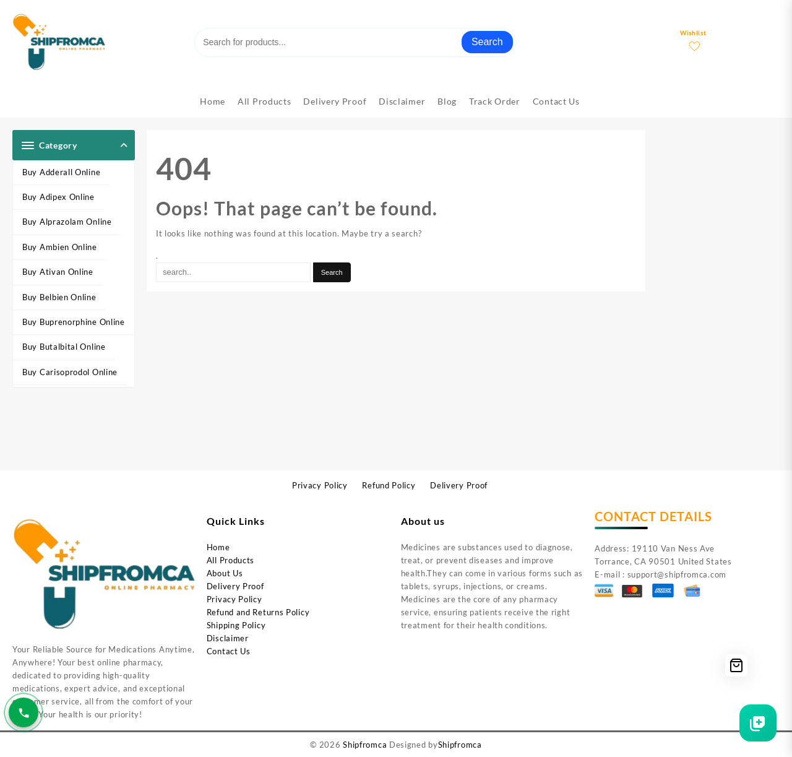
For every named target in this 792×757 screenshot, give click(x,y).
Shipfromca (365, 745)
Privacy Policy (234, 599)
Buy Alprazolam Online (67, 222)
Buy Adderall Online (61, 172)
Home (218, 547)
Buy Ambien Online (59, 247)
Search (487, 42)
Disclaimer (228, 638)
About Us (225, 573)
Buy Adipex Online (58, 197)
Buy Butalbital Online (64, 347)
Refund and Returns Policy (258, 612)
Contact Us (229, 651)
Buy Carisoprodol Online (70, 372)
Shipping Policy (236, 625)
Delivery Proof (235, 586)
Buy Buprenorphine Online (73, 322)
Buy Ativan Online (57, 272)
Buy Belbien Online (59, 297)
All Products (230, 560)
